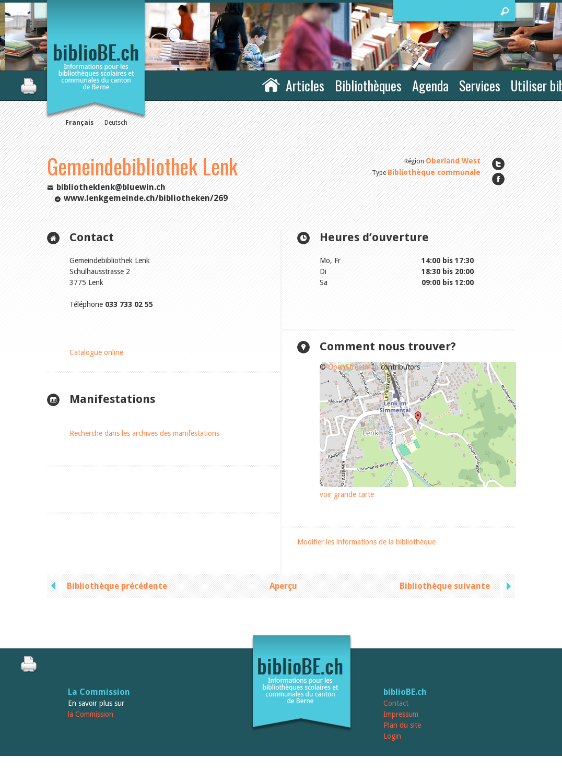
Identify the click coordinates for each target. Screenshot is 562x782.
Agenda (430, 85)
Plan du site (402, 725)
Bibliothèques (368, 85)
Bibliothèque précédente (117, 586)
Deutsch (115, 122)
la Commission (90, 714)
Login (392, 736)
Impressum (400, 714)
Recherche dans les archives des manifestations (144, 433)
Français (79, 122)
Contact (395, 703)
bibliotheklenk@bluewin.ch (111, 187)
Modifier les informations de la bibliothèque (366, 542)
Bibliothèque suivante (445, 586)
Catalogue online (96, 352)
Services (479, 85)
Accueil (271, 84)
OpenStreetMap (353, 367)
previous (54, 586)
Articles (305, 85)
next (507, 586)
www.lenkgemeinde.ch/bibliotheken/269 (146, 198)
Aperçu (283, 586)
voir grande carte (347, 494)
